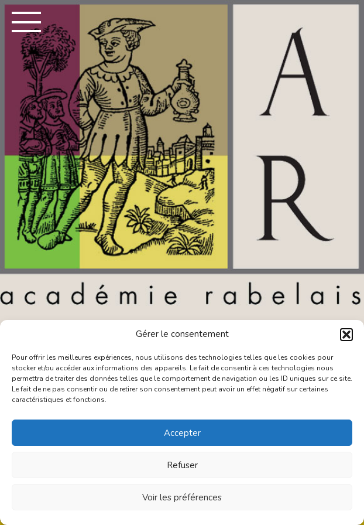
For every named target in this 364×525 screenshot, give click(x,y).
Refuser (182, 465)
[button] (346, 334)
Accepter (182, 433)
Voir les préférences (182, 497)
